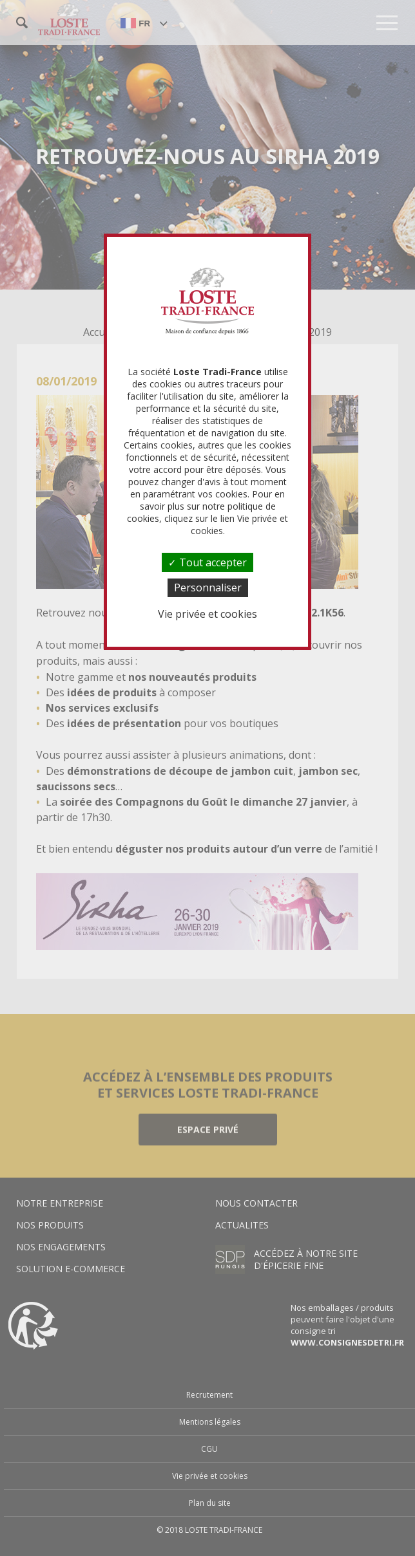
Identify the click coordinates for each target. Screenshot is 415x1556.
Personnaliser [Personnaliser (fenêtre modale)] (208, 587)
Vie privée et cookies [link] (207, 614)
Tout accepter (207, 562)
